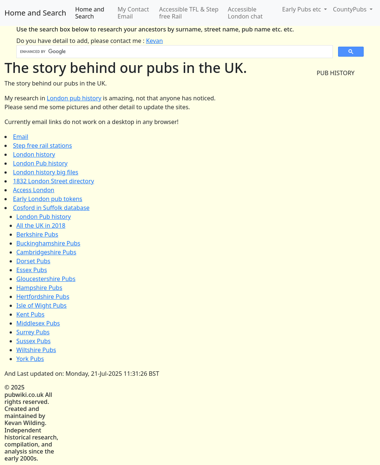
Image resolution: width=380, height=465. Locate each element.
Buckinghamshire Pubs (48, 243)
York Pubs (30, 359)
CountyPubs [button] (350, 9)
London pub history (74, 98)
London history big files (45, 172)
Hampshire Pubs (39, 288)
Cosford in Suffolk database (51, 208)
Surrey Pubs (33, 332)
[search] (174, 51)
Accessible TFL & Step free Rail (189, 12)
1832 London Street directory (53, 181)
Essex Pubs (31, 270)
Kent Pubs (30, 314)
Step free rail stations (42, 145)
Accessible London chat (245, 12)
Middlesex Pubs (38, 323)
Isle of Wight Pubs (41, 305)
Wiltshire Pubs (36, 350)
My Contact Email (133, 12)
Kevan (154, 41)
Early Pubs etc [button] (302, 9)
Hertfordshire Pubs (42, 296)
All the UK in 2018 (40, 225)
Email (20, 137)
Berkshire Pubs (37, 234)
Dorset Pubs (33, 261)
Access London (33, 190)
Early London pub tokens (47, 199)
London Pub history (40, 163)
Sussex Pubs (33, 341)
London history (34, 154)
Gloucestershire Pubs (45, 279)
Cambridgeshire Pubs (46, 252)
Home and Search (35, 13)
